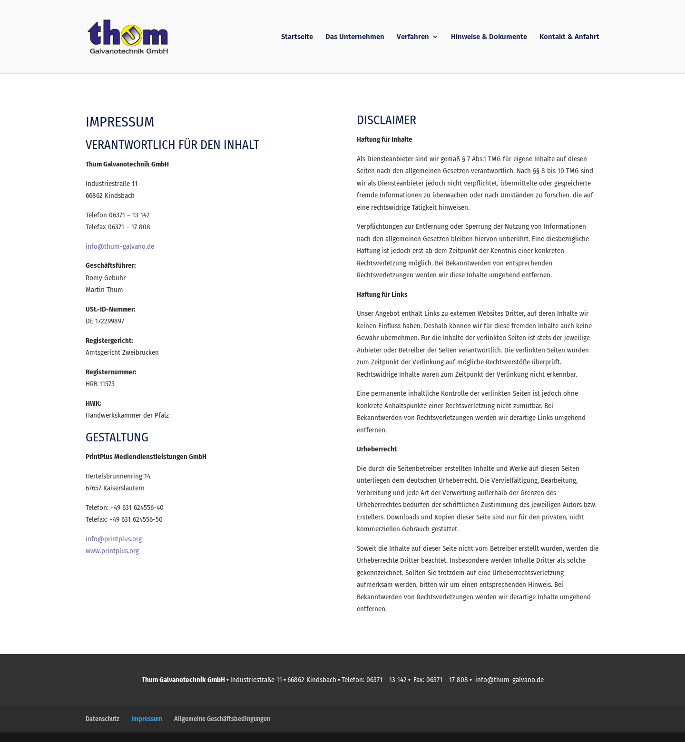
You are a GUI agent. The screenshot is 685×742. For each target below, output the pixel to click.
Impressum (146, 719)
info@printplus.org (114, 539)
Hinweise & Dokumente (489, 37)
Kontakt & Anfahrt (569, 37)
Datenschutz (102, 719)
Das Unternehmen (354, 37)
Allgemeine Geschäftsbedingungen (222, 719)
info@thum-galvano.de (120, 246)
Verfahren (413, 37)
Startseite (297, 37)
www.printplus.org (112, 551)
